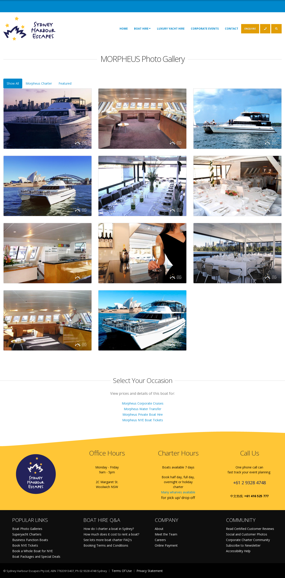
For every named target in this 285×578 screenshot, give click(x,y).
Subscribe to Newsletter (243, 545)
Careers (160, 540)
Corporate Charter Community (248, 540)
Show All (13, 83)
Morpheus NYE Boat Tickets (142, 420)
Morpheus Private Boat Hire (142, 414)
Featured (65, 83)
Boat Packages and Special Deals (36, 556)
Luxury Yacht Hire (171, 29)
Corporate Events (205, 29)
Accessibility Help (238, 551)
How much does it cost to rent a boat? (111, 534)
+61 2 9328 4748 (249, 483)
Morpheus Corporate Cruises (142, 403)
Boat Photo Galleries (27, 529)
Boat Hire (142, 28)
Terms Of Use (122, 571)
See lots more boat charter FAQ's (107, 540)
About (159, 529)
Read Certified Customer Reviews (250, 529)
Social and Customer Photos (246, 534)
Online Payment (166, 545)
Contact (231, 29)
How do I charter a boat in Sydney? (108, 529)
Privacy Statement (149, 571)
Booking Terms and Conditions (105, 545)
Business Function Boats (30, 540)
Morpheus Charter (39, 83)
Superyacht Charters (26, 534)
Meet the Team (166, 534)
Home (124, 29)
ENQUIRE (250, 28)
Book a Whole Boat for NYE (32, 551)
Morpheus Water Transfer (142, 409)
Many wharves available (178, 492)
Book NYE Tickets (25, 545)
